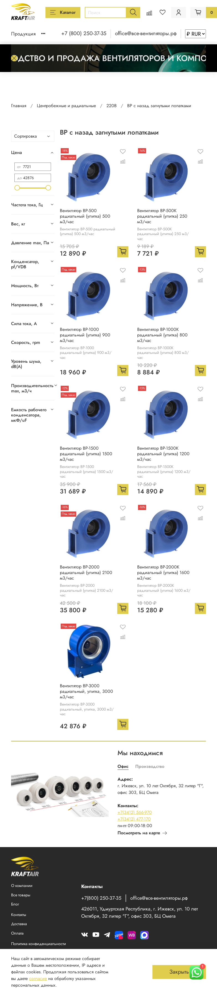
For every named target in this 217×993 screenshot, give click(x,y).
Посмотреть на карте (142, 833)
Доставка (19, 924)
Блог (15, 904)
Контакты (18, 914)
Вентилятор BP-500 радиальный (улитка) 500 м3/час (85, 216)
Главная (18, 105)
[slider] (17, 188)
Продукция (23, 33)
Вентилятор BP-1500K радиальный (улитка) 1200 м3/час (163, 453)
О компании (21, 885)
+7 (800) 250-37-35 (83, 33)
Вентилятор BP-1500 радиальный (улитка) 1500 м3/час (86, 453)
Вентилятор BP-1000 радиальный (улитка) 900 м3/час (85, 335)
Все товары (20, 895)
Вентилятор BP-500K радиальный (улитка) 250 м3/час (162, 216)
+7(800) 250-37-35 (101, 898)
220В (111, 105)
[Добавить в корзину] (122, 251)
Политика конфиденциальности (38, 943)
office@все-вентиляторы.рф (146, 33)
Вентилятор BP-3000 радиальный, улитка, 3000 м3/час (86, 691)
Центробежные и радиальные (66, 105)
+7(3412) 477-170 (134, 819)
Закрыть (179, 972)
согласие (38, 978)
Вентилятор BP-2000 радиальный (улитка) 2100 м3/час (86, 572)
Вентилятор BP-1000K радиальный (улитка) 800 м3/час (162, 335)
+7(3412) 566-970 (135, 812)
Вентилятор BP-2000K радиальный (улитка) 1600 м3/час (163, 572)
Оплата (17, 933)
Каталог (63, 12)
